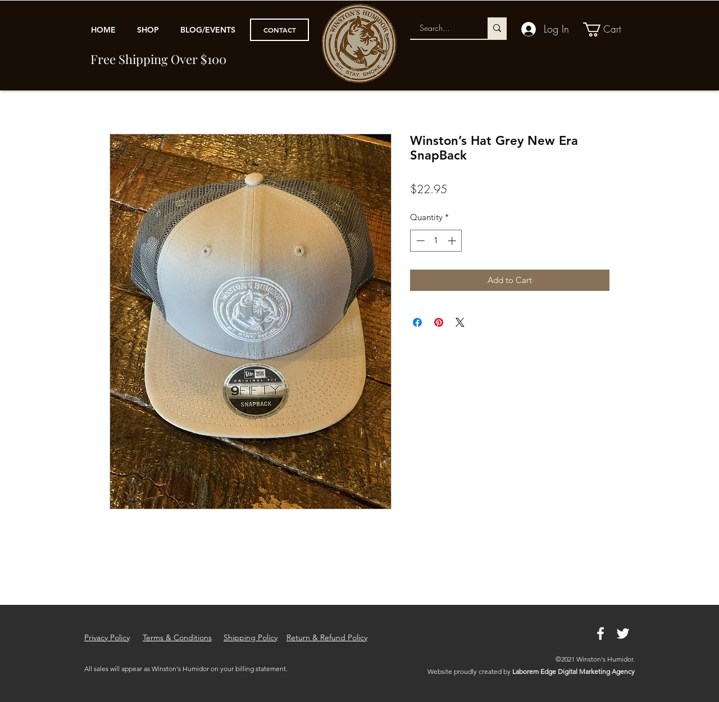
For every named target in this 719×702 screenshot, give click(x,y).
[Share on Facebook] (417, 322)
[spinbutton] (436, 240)
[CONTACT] (279, 30)
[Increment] (453, 240)
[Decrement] (419, 240)
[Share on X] (460, 322)
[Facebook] (600, 633)
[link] (609, 29)
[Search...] (442, 28)
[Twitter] (623, 633)
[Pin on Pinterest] (438, 322)
